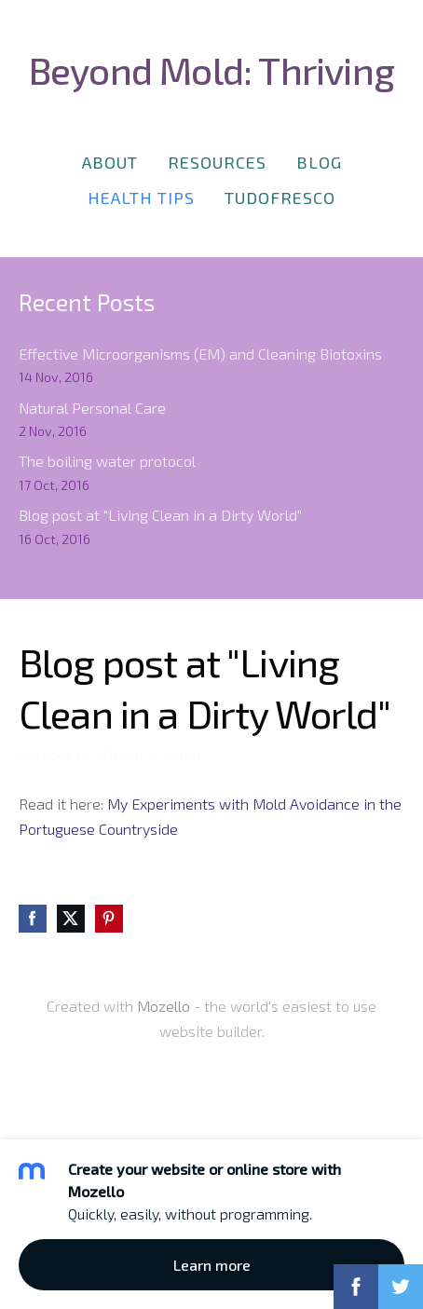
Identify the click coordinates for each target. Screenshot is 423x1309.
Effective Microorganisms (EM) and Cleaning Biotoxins (200, 353)
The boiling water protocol (107, 461)
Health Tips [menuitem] (141, 197)
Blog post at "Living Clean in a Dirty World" (160, 515)
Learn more (212, 1265)
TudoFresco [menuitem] (280, 197)
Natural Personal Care (92, 407)
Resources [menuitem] (217, 162)
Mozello (163, 1006)
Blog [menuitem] (319, 162)
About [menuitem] (110, 162)
